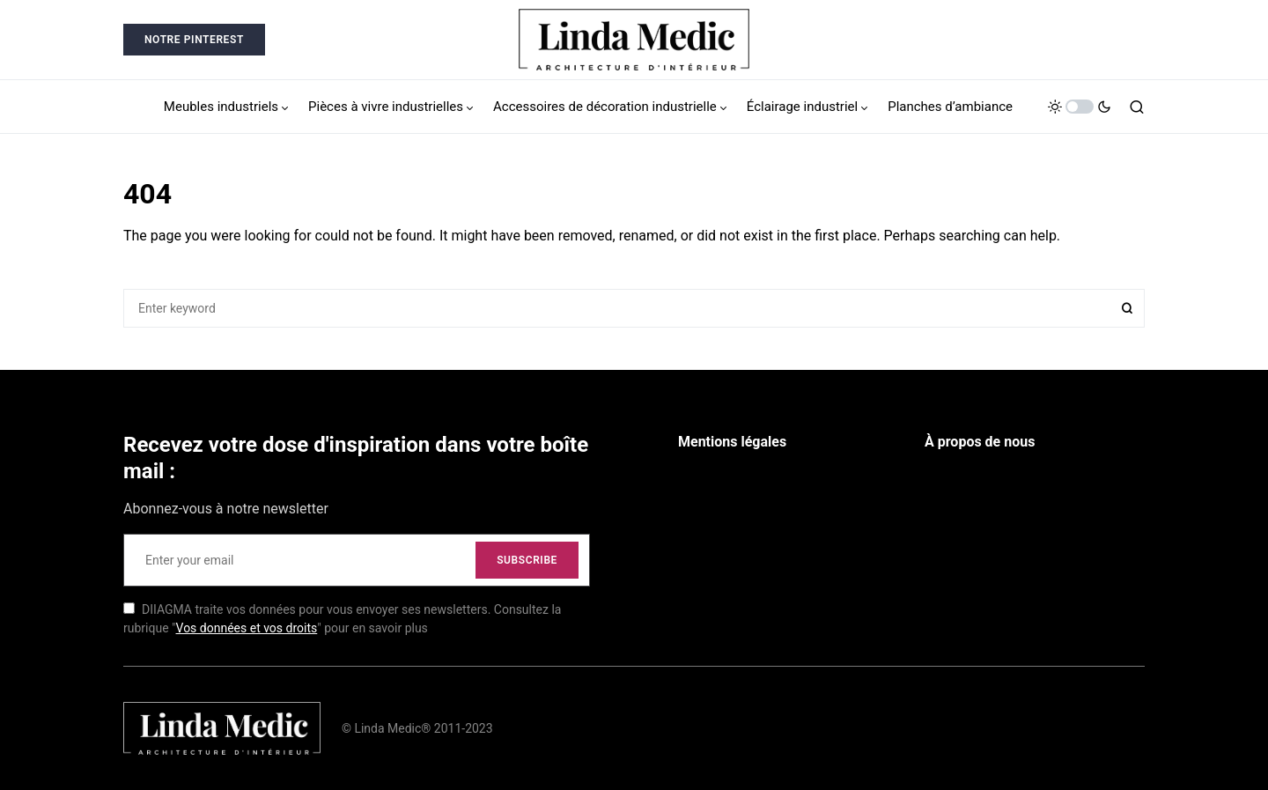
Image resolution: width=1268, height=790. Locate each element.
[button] (1079, 106)
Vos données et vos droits (247, 628)
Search (1127, 308)
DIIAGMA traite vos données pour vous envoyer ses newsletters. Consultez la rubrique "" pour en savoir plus (342, 618)
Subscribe (527, 560)
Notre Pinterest (194, 39)
